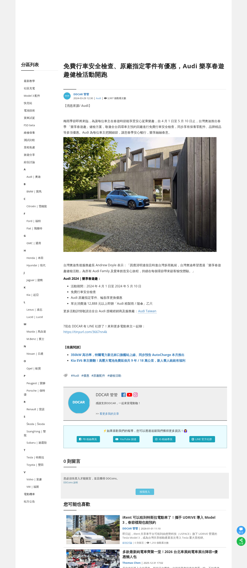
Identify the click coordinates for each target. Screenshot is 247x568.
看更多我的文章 (109, 413)
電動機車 (29, 494)
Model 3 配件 (32, 95)
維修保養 (29, 132)
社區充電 (29, 88)
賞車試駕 (29, 118)
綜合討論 (29, 162)
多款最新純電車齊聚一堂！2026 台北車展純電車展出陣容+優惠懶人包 (170, 554)
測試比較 (29, 140)
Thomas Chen (131, 562)
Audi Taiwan (147, 311)
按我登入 (145, 491)
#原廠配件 (98, 375)
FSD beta (29, 125)
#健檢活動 (114, 375)
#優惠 (85, 375)
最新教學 (29, 81)
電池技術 (29, 110)
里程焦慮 (29, 147)
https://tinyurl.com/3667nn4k (85, 332)
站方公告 (29, 501)
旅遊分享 (29, 154)
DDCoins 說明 (71, 482)
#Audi (75, 375)
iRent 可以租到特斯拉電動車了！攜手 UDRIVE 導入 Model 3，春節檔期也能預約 (169, 520)
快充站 (28, 103)
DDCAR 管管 (81, 94)
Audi (98, 98)
